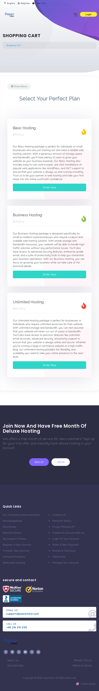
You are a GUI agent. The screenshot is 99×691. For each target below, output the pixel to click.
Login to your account (65, 538)
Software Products (14, 556)
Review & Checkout (63, 550)
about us (13, 660)
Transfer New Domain (16, 550)
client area (58, 556)
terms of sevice (82, 665)
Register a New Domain (17, 544)
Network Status (12, 532)
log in (60, 462)
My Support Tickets (14, 538)
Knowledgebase (12, 520)
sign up (39, 462)
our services (15, 665)
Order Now (49, 187)
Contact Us (59, 514)
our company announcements (21, 514)
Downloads (9, 526)
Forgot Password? (63, 526)
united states (85, 683)
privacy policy (83, 660)
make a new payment (65, 544)
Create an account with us (68, 532)
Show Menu (19, 86)
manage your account (65, 562)
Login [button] (88, 14)
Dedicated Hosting (14, 562)
